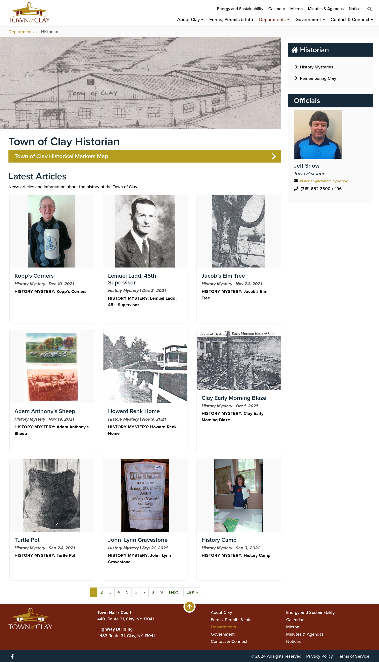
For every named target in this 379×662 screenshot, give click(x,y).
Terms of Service (353, 656)
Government (310, 19)
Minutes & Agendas (326, 9)
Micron (296, 9)
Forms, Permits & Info (231, 19)
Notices (356, 9)
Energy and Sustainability (240, 9)
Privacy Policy (319, 656)
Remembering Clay (315, 78)
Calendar (276, 9)
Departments (274, 19)
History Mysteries (314, 66)
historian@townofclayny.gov (324, 181)
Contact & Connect (352, 19)
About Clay (190, 19)
